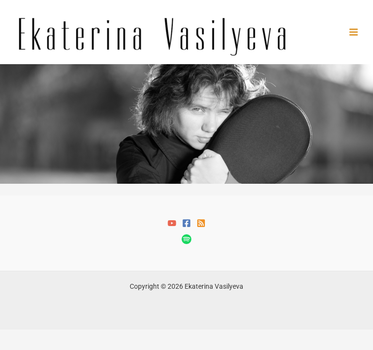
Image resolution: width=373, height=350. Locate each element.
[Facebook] (186, 223)
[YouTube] (172, 223)
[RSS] (201, 223)
